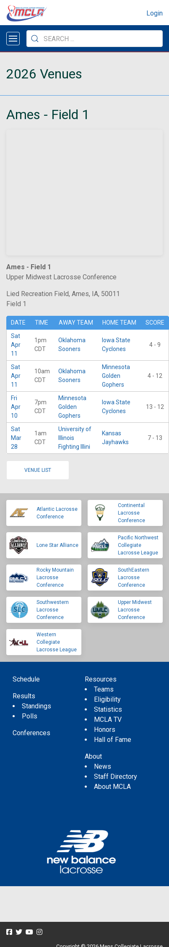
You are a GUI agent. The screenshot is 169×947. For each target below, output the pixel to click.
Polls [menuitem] (29, 716)
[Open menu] (13, 38)
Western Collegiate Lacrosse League (56, 642)
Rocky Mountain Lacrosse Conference (55, 577)
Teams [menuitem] (104, 689)
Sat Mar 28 (16, 438)
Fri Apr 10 (16, 407)
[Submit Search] (34, 38)
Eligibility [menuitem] (107, 699)
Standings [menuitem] (36, 706)
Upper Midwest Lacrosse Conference (135, 609)
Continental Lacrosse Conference (131, 512)
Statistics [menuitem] (108, 709)
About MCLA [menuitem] (112, 787)
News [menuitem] (102, 766)
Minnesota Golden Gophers (116, 376)
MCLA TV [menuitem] (108, 719)
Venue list (37, 470)
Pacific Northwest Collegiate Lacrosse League (138, 545)
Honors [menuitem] (104, 730)
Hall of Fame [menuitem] (112, 740)
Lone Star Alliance (57, 545)
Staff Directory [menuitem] (115, 776)
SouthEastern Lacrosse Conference (133, 577)
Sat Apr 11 (16, 345)
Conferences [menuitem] (31, 733)
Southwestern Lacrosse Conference (52, 609)
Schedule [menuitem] (26, 679)
